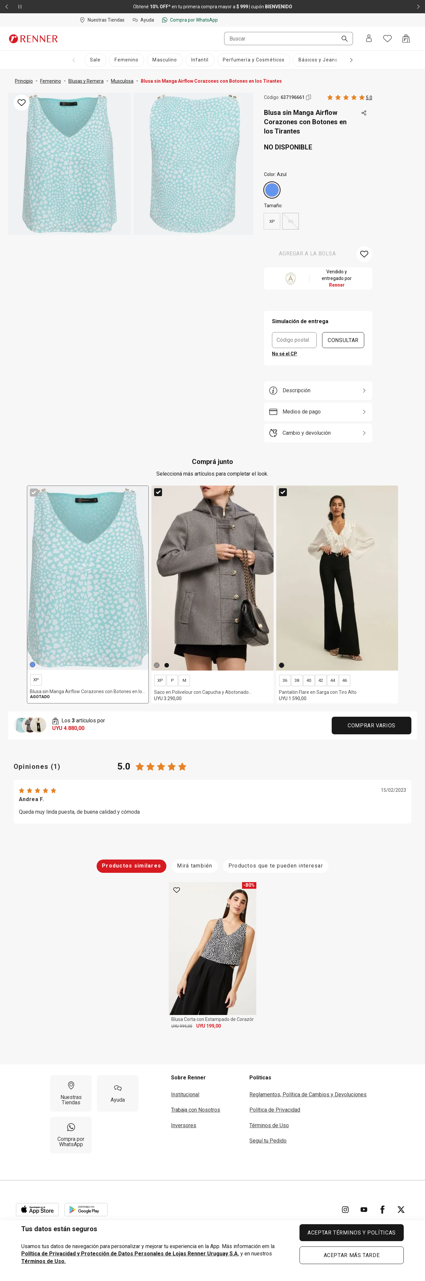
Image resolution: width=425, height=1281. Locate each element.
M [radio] (184, 680)
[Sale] (95, 60)
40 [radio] (308, 680)
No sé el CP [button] (284, 353)
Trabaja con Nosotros (195, 1110)
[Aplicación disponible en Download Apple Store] (37, 1209)
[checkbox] (34, 493)
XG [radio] (290, 221)
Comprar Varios (371, 725)
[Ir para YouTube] (364, 1210)
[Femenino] (126, 60)
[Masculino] (165, 60)
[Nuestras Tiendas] (71, 1093)
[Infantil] (200, 60)
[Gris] (156, 665)
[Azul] (272, 190)
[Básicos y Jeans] (318, 60)
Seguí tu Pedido (268, 1141)
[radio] (272, 190)
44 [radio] (332, 680)
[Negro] (166, 665)
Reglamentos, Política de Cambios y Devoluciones (308, 1094)
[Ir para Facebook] (382, 1210)
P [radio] (172, 680)
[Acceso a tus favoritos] (387, 38)
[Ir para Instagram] (345, 1210)
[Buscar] (342, 39)
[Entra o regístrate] (369, 38)
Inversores (183, 1125)
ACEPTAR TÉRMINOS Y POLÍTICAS (351, 1233)
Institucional (185, 1094)
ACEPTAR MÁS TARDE (352, 1255)
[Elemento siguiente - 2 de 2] (418, 6)
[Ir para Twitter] (401, 1210)
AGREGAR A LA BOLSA (307, 253)
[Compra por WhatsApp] (71, 1135)
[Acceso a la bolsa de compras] (406, 38)
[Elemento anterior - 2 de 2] (6, 6)
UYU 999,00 (181, 1026)
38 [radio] (297, 680)
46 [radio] (344, 680)
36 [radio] (285, 680)
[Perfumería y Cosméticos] (254, 60)
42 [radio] (320, 680)
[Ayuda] (117, 1093)
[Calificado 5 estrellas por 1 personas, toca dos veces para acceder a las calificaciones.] (349, 97)
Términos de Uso (269, 1125)
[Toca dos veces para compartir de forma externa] (364, 113)
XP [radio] (272, 221)
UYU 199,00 (208, 1026)
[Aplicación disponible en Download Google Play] (86, 1209)
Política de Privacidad (274, 1110)
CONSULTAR (343, 340)
